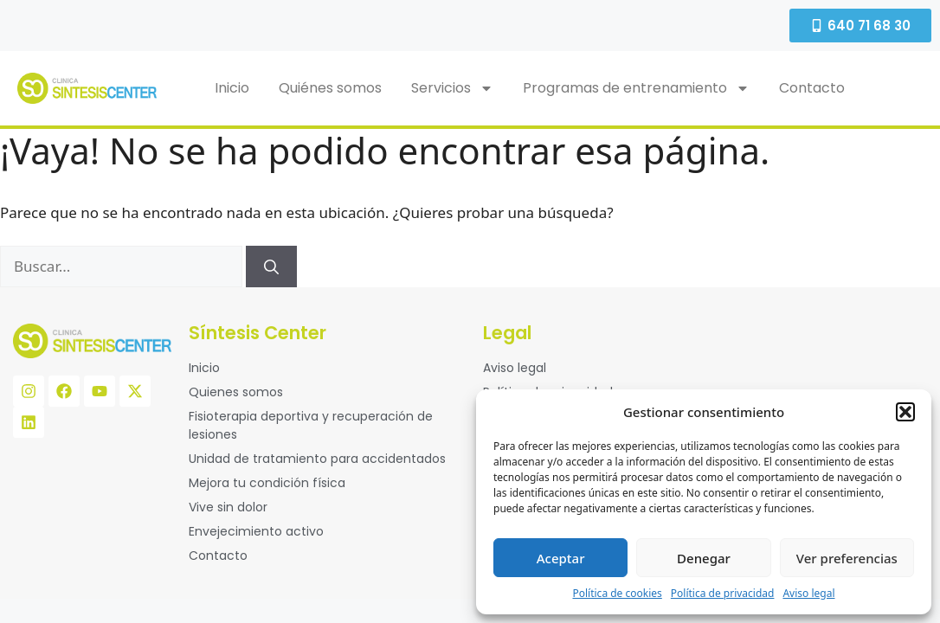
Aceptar (561, 558)
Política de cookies (616, 593)
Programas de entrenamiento (636, 88)
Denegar (704, 558)
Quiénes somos (330, 88)
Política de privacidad (723, 593)
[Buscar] (271, 266)
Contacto (812, 88)
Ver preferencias (847, 558)
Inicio (232, 88)
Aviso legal (808, 593)
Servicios (452, 88)
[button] (905, 412)
